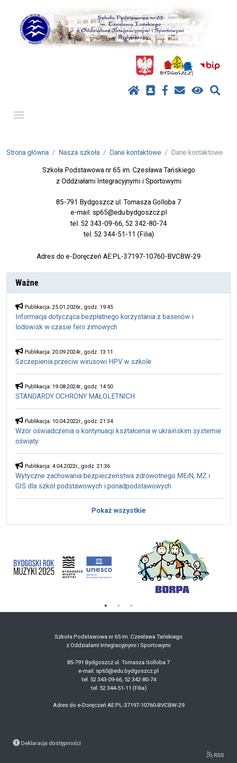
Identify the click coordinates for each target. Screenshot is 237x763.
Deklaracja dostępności (51, 742)
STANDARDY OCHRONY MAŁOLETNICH (75, 396)
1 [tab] (105, 605)
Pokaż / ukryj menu (19, 113)
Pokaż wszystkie (119, 510)
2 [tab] (118, 605)
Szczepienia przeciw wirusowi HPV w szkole (83, 362)
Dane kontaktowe (135, 152)
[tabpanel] (62, 567)
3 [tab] (131, 605)
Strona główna (27, 152)
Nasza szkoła (79, 152)
